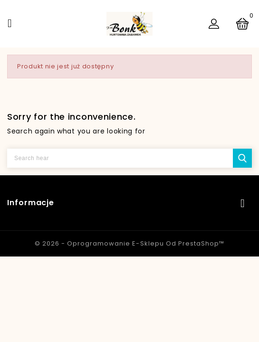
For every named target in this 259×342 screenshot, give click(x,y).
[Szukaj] (129, 158)
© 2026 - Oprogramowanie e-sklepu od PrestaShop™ (129, 243)
